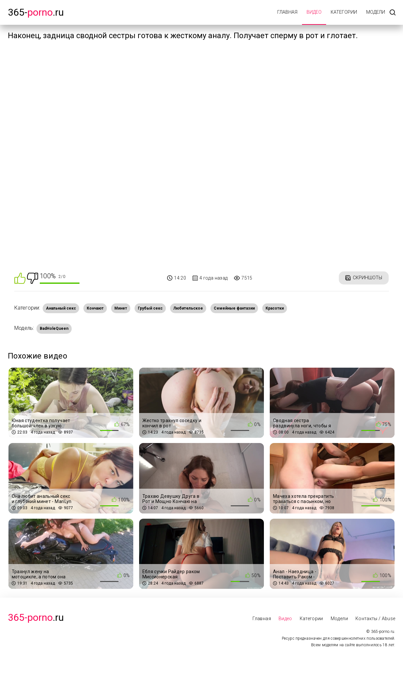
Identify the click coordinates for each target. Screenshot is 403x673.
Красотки (275, 308)
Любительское (188, 308)
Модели (375, 12)
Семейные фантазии (234, 308)
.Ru (36, 617)
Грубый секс (150, 308)
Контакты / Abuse (375, 618)
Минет (120, 308)
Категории (344, 12)
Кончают (95, 308)
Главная (287, 12)
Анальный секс (61, 308)
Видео (314, 12)
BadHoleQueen (54, 328)
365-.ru (36, 12)
